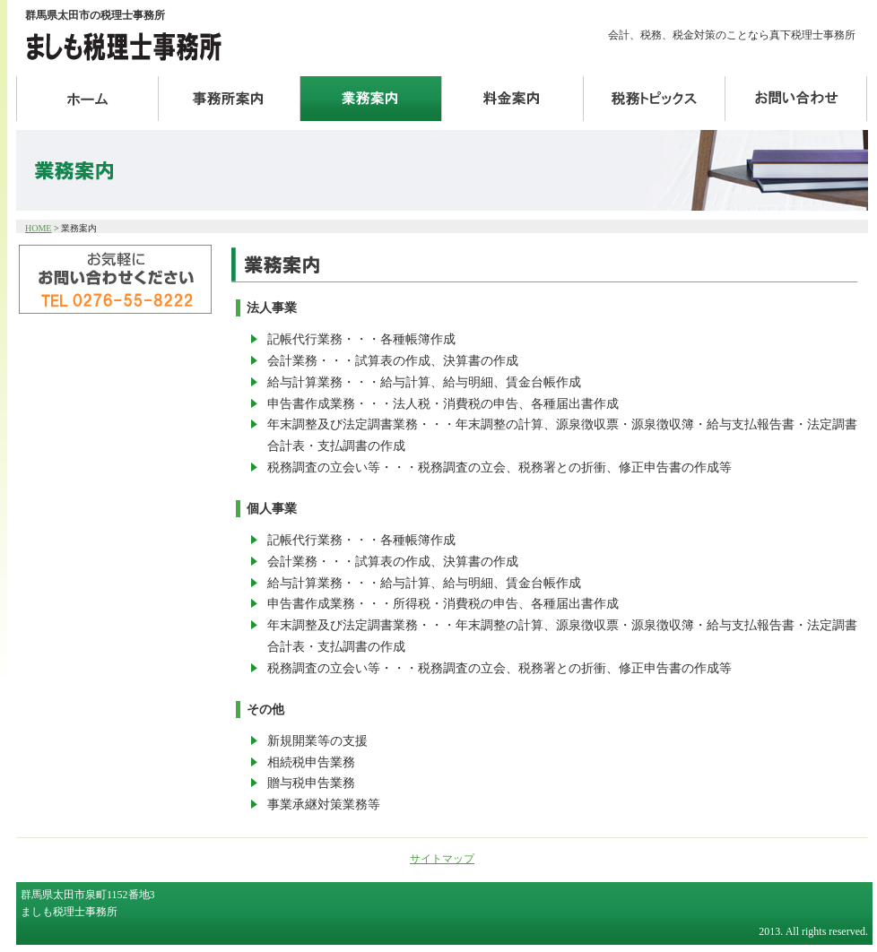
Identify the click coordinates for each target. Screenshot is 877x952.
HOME (38, 228)
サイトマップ (442, 858)
